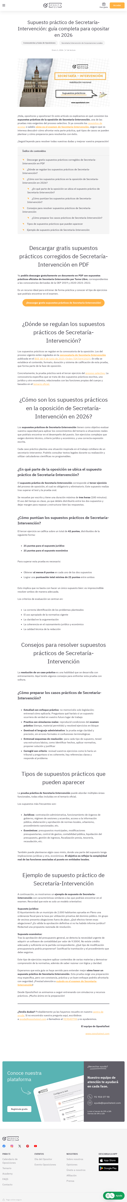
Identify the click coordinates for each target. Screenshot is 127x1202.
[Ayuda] (114, 1196)
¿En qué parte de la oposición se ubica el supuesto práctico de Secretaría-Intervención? (63, 190)
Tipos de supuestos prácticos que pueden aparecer (54, 223)
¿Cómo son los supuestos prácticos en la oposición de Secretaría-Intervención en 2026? (60, 181)
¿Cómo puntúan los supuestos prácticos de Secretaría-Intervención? (59, 200)
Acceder (117, 5)
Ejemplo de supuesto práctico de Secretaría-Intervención (58, 229)
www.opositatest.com (97, 1033)
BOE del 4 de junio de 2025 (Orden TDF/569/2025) (63, 358)
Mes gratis (104, 5)
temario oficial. (41, 384)
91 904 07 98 (102, 1081)
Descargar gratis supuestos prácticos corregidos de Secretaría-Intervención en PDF (59, 161)
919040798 (70, 1019)
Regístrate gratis (19, 1094)
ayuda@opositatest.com (33, 1019)
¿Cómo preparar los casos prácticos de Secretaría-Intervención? (66, 217)
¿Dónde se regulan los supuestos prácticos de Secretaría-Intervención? (56, 171)
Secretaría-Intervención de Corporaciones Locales (82, 43)
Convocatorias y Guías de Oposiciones (39, 43)
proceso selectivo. (95, 373)
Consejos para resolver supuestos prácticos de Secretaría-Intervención (56, 210)
